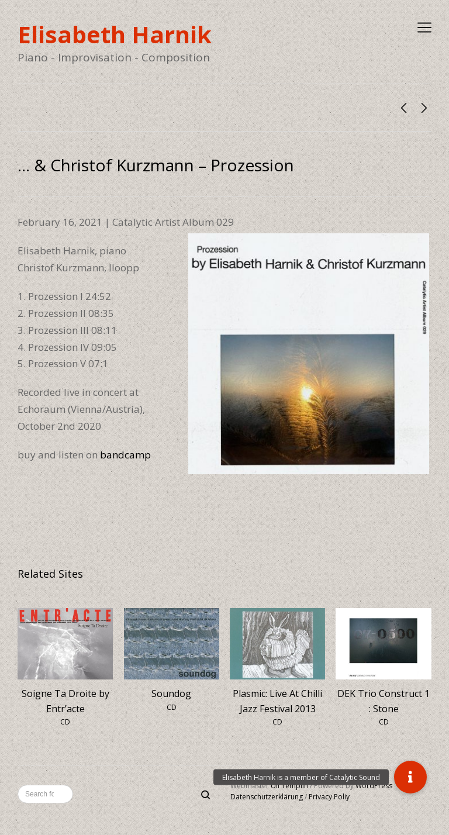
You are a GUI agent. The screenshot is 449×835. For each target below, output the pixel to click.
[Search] (205, 795)
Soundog (171, 693)
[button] (410, 777)
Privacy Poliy (329, 797)
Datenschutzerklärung (266, 797)
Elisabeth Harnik (115, 34)
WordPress (373, 786)
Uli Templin (289, 786)
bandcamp (125, 454)
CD (65, 722)
